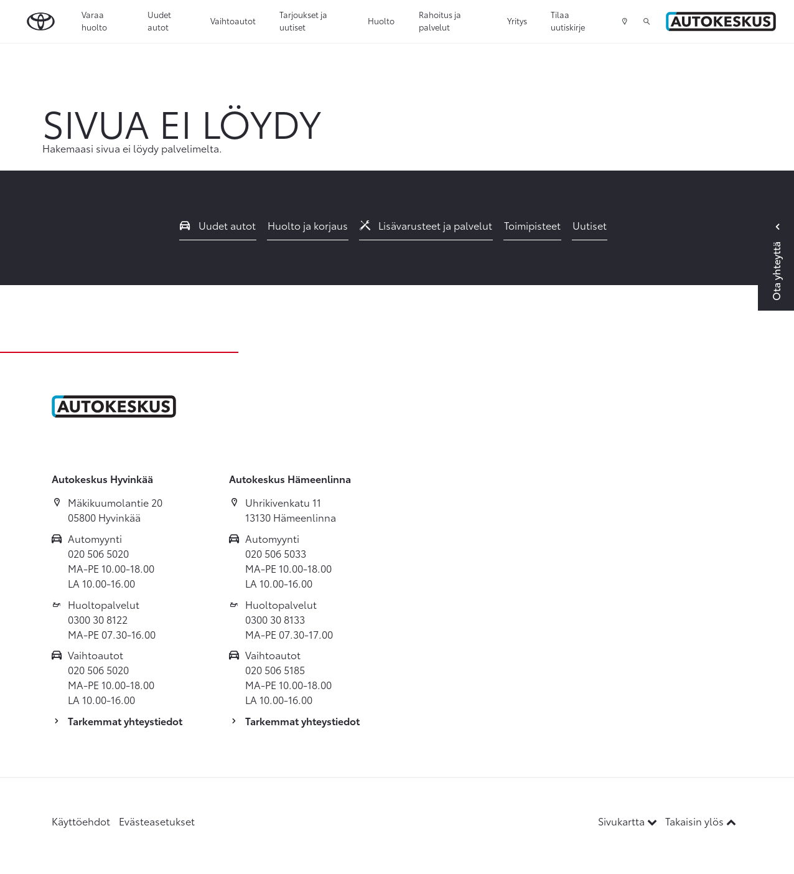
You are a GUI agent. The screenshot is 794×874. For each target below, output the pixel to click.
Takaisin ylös (700, 821)
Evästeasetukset (157, 821)
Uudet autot (159, 20)
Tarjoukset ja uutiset (303, 20)
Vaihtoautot (233, 20)
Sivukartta (629, 821)
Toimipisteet (532, 225)
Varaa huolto (94, 20)
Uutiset (589, 225)
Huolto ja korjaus (308, 225)
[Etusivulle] (721, 22)
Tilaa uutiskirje (568, 20)
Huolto (381, 20)
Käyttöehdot (81, 821)
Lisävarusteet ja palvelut (426, 225)
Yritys (517, 20)
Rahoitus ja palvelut (440, 20)
